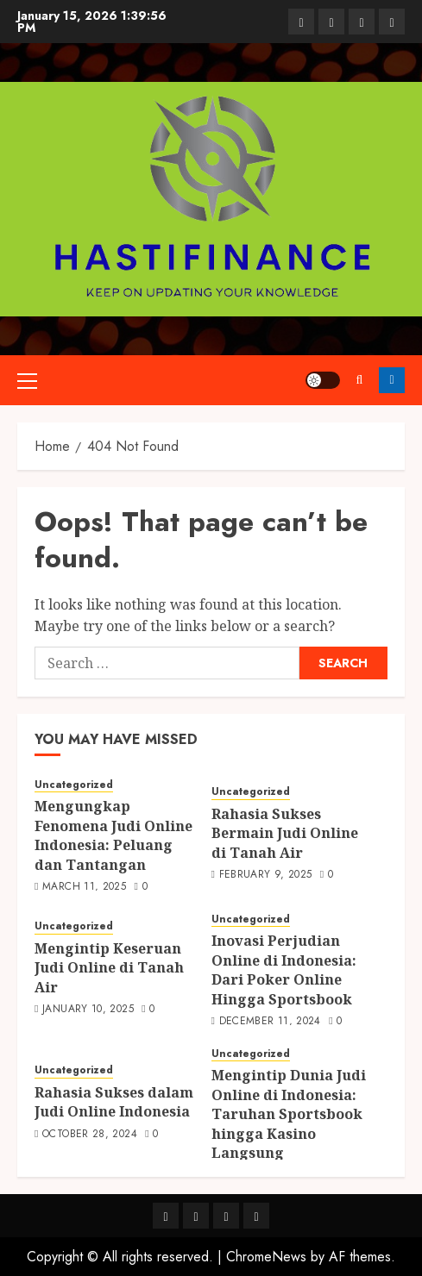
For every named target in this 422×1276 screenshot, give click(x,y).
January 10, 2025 (88, 1009)
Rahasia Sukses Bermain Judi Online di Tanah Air (284, 833)
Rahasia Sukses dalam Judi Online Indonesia (114, 1102)
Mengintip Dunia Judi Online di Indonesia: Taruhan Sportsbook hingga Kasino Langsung (288, 1114)
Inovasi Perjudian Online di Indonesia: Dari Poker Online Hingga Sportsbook (283, 969)
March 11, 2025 (84, 887)
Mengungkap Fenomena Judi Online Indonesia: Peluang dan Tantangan (113, 835)
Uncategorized (74, 785)
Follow (392, 380)
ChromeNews (266, 1257)
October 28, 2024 (89, 1135)
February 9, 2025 (265, 875)
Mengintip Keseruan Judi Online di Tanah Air (109, 968)
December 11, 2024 (270, 1022)
